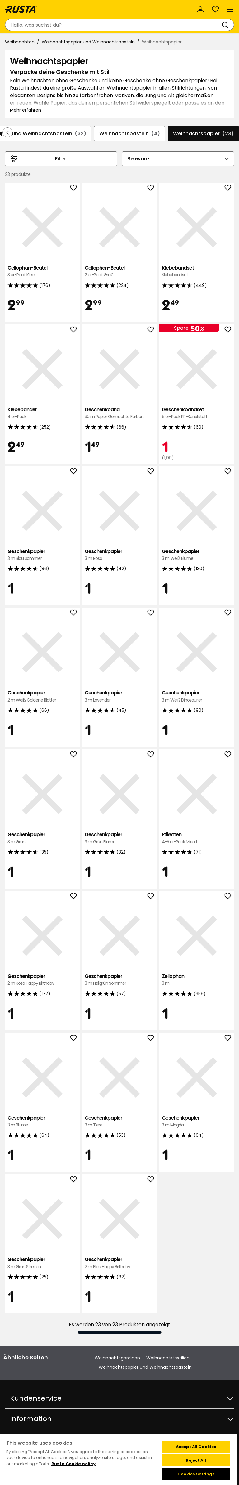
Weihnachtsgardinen (117, 1358)
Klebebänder (42, 413)
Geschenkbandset (197, 413)
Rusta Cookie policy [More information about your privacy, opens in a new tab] (73, 1464)
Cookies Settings (196, 1474)
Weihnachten (20, 42)
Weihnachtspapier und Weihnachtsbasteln (88, 42)
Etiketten (197, 838)
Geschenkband (119, 413)
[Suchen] (226, 25)
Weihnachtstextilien (168, 1358)
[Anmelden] (200, 9)
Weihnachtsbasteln (129, 133)
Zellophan (197, 980)
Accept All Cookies (196, 1447)
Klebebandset (197, 272)
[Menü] (230, 9)
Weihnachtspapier (203, 133)
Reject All (196, 1460)
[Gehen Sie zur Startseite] (21, 9)
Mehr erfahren (25, 110)
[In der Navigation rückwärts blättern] (7, 132)
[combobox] (113, 25)
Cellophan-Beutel (42, 272)
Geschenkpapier (42, 555)
